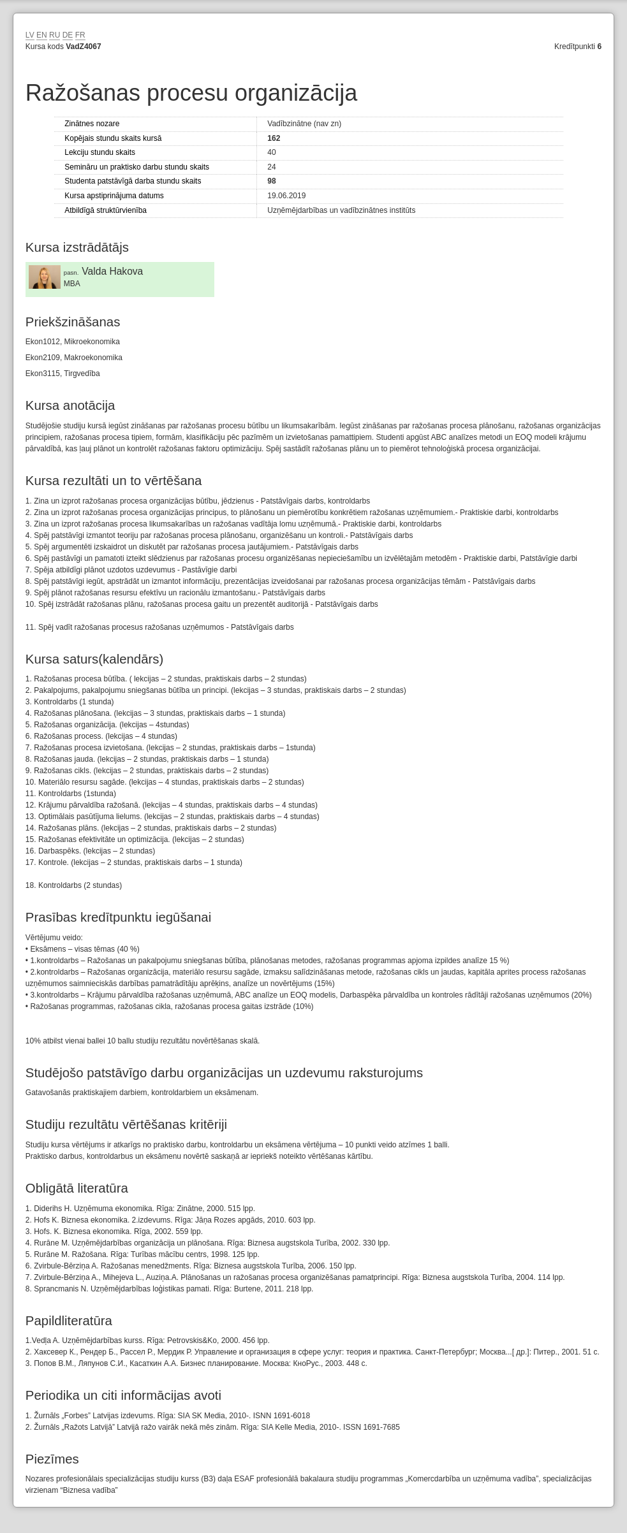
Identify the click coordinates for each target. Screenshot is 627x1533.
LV (30, 35)
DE (68, 35)
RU (54, 35)
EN (41, 35)
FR (80, 35)
